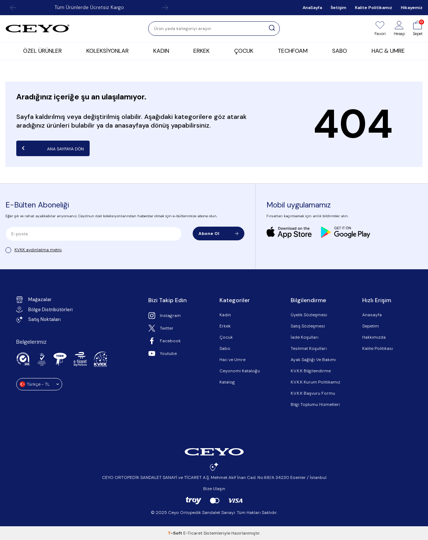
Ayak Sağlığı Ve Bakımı (313, 360)
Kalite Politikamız (373, 7)
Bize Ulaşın (214, 489)
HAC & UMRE (388, 51)
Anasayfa (372, 315)
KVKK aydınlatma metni (37, 250)
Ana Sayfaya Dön (53, 148)
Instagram (164, 315)
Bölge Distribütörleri (44, 310)
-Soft (175, 533)
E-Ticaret (192, 533)
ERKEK (201, 51)
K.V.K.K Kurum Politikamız (315, 382)
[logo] (37, 28)
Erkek (225, 326)
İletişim (338, 7)
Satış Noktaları (38, 319)
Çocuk (226, 337)
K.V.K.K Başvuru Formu (313, 393)
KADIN (161, 51)
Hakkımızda (374, 337)
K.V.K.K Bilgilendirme (311, 371)
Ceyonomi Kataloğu (239, 371)
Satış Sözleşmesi (308, 326)
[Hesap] (399, 29)
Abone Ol (218, 233)
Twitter (161, 328)
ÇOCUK (243, 51)
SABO (339, 51)
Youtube (162, 353)
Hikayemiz (412, 7)
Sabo (224, 348)
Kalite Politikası (377, 348)
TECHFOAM (293, 51)
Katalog (227, 382)
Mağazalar (34, 299)
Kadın (225, 315)
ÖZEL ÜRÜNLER (42, 51)
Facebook (164, 340)
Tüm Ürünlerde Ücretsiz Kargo (89, 7)
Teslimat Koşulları (309, 348)
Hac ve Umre (232, 360)
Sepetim (370, 326)
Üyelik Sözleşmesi (309, 315)
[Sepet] (418, 29)
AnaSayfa (312, 7)
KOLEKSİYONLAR (107, 51)
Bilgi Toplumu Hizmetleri (315, 404)
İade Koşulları (304, 337)
